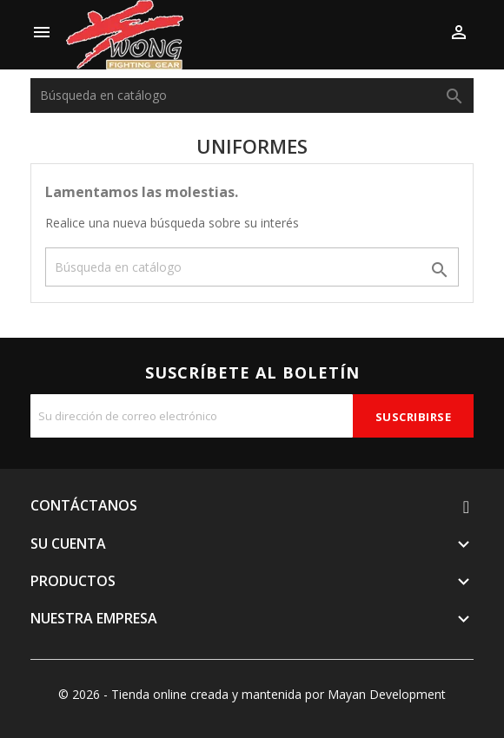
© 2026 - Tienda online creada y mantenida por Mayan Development (252, 694)
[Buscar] (252, 95)
